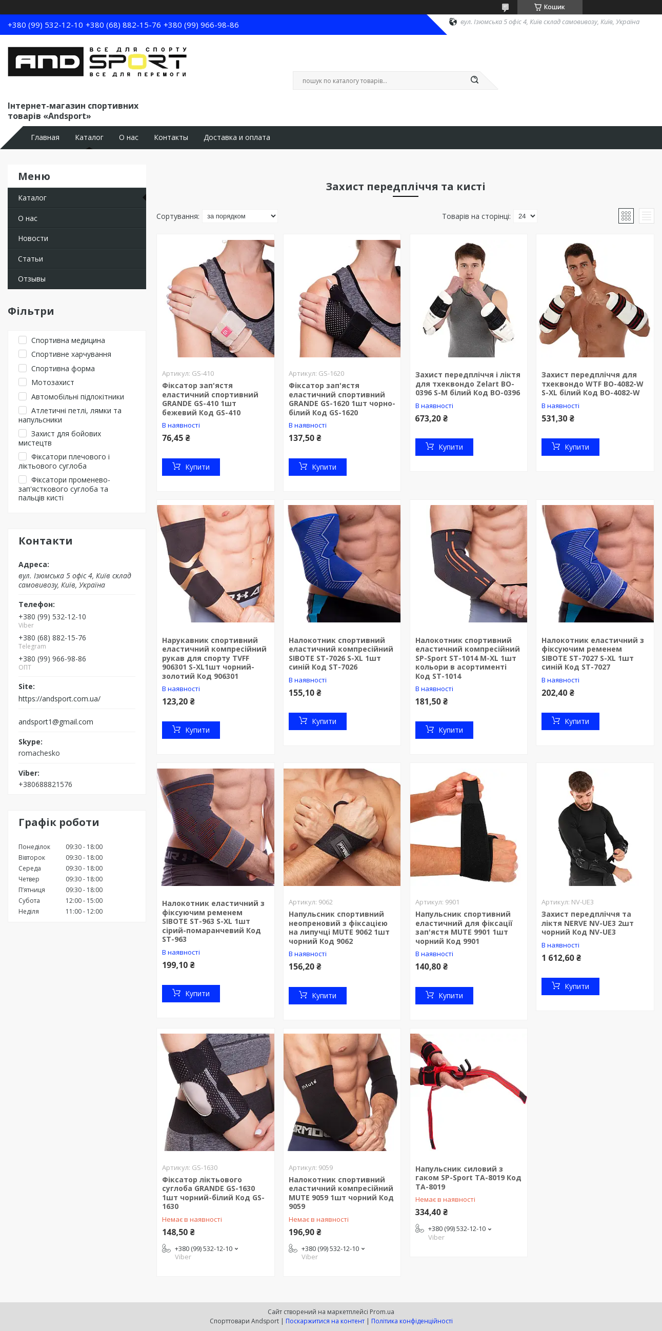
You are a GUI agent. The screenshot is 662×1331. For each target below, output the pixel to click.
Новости (33, 238)
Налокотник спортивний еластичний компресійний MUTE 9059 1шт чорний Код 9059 (341, 1193)
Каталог (89, 137)
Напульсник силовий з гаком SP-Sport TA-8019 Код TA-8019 (468, 1178)
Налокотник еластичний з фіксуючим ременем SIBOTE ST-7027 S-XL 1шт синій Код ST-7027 (592, 653)
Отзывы (32, 279)
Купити (197, 467)
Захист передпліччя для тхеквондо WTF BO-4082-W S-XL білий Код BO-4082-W (592, 383)
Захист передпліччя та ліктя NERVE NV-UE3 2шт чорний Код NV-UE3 (587, 923)
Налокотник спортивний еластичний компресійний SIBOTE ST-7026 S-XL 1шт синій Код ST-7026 (341, 653)
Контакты (171, 137)
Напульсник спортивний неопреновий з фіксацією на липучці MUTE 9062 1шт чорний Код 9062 (339, 927)
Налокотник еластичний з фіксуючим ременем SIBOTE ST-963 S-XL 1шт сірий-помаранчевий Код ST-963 (213, 921)
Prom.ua (382, 1311)
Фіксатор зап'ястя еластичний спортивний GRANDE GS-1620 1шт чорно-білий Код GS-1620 (342, 398)
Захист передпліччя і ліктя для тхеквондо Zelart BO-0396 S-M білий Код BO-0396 (467, 383)
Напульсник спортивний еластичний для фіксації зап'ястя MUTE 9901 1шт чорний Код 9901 (464, 927)
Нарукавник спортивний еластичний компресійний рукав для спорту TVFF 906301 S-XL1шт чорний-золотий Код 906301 (214, 658)
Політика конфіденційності (412, 1321)
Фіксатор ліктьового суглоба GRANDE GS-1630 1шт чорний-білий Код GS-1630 (213, 1193)
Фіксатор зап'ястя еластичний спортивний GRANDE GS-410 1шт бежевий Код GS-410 (210, 398)
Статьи (30, 259)
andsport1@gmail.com (55, 722)
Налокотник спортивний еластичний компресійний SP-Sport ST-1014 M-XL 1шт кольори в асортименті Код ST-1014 (467, 658)
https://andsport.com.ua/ (59, 698)
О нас (128, 137)
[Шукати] (475, 80)
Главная (45, 137)
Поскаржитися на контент (325, 1321)
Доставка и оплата (237, 137)
